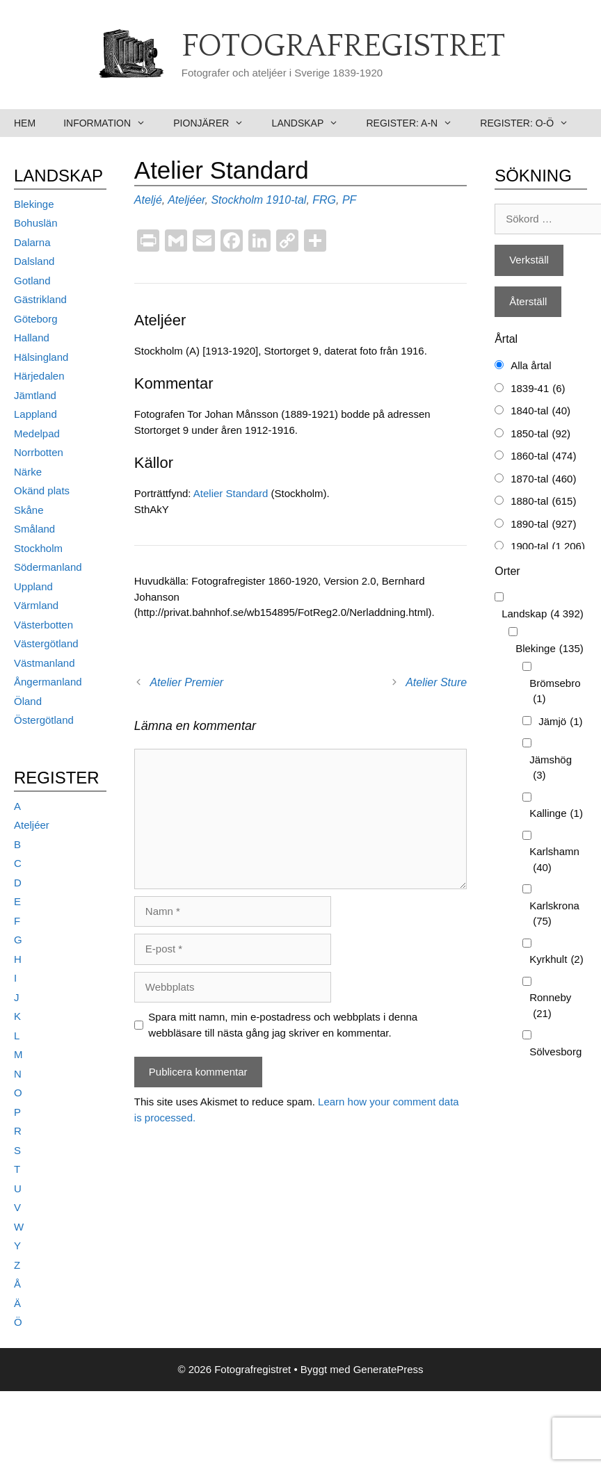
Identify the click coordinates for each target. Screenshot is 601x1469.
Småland (34, 529)
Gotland (32, 280)
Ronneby (550, 1006)
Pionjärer (215, 123)
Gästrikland (40, 299)
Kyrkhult (556, 960)
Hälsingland (41, 357)
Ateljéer (186, 200)
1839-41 (538, 389)
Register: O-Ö (531, 123)
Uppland (33, 586)
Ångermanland (48, 682)
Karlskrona (554, 915)
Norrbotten (38, 452)
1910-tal (286, 200)
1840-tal (540, 411)
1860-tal (543, 456)
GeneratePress (388, 1369)
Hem (24, 123)
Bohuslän (36, 223)
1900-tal (548, 547)
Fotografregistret (343, 46)
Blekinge (34, 204)
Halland (31, 337)
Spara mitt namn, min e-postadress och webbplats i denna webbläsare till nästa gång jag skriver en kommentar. (282, 1025)
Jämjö (560, 722)
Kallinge (556, 814)
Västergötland (46, 643)
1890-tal (543, 525)
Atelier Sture (436, 682)
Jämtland (35, 395)
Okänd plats (42, 490)
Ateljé (148, 200)
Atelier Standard (231, 493)
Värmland (36, 605)
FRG (324, 200)
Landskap (312, 123)
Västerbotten (43, 625)
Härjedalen (39, 376)
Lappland (35, 414)
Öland (28, 701)
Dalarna (32, 242)
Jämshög (550, 769)
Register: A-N (416, 123)
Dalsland (34, 261)
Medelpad (37, 433)
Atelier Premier (186, 682)
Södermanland (48, 567)
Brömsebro (554, 692)
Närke (28, 472)
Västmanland (44, 663)
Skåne (29, 510)
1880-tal (543, 502)
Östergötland (44, 720)
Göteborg (36, 319)
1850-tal (540, 434)
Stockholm (237, 200)
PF (349, 200)
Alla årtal (531, 365)
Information (111, 123)
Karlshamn (554, 860)
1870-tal (543, 479)
